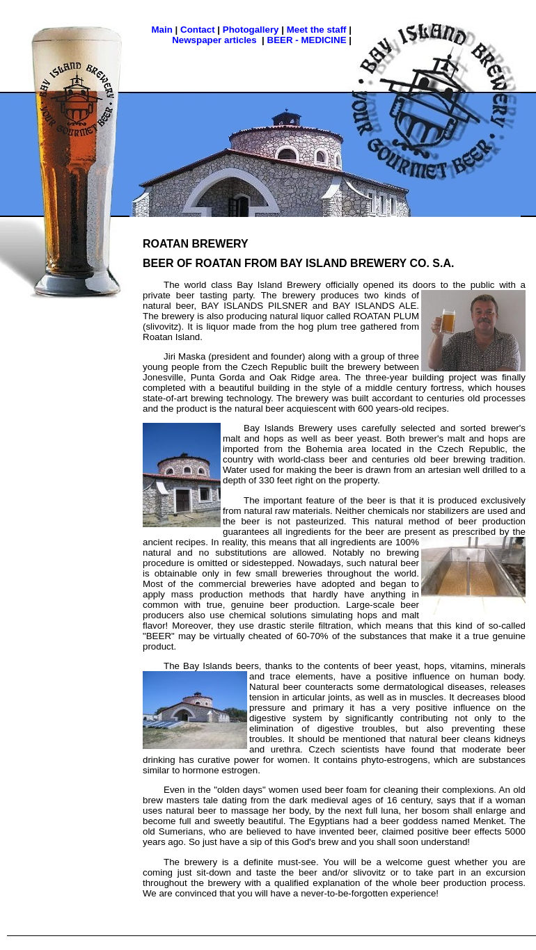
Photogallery (251, 29)
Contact (197, 29)
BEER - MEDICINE (307, 40)
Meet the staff (317, 29)
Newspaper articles (214, 40)
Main (162, 29)
